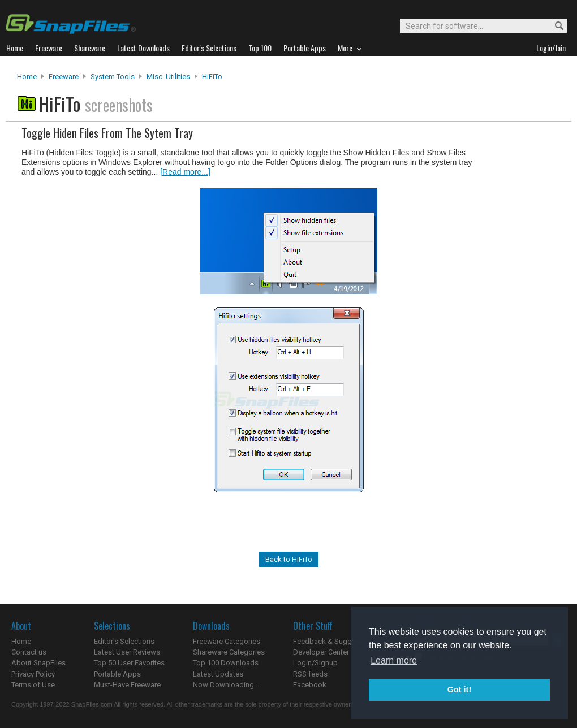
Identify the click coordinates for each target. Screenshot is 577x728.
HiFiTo (212, 76)
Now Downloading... (226, 685)
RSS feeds (310, 674)
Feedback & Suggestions (334, 641)
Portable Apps (117, 674)
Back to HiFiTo (288, 559)
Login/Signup (315, 662)
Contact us (28, 652)
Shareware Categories (229, 652)
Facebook (309, 685)
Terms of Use (33, 685)
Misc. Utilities (168, 76)
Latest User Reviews (127, 652)
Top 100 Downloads (226, 662)
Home (27, 76)
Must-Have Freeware (127, 685)
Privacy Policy (33, 674)
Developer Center (321, 652)
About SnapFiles (38, 662)
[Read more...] (185, 171)
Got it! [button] (459, 689)
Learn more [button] (394, 660)
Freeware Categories (226, 641)
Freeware (64, 76)
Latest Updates (218, 674)
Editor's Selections (124, 641)
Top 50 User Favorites (129, 662)
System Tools (113, 76)
